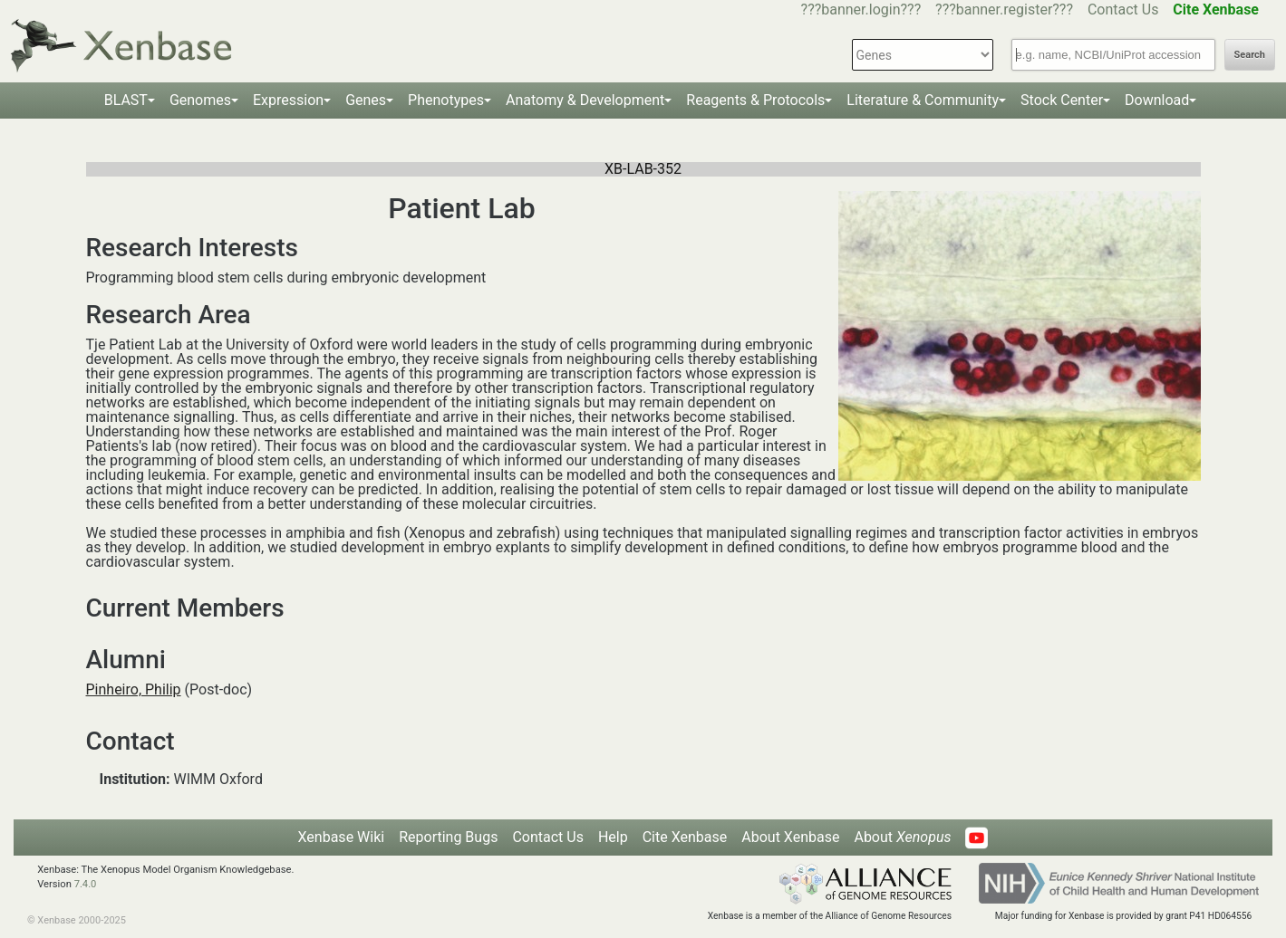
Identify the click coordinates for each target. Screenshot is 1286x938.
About (902, 837)
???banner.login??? (861, 9)
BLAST (126, 100)
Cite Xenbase (685, 837)
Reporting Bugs (448, 837)
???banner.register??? (1004, 9)
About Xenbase (790, 837)
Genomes (200, 100)
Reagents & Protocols (755, 100)
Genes (365, 100)
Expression (288, 100)
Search (1249, 55)
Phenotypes (446, 100)
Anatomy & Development (585, 100)
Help (613, 837)
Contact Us (1123, 9)
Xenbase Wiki (341, 837)
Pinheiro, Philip (133, 689)
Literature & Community (922, 100)
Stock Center (1061, 100)
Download (1157, 100)
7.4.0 (85, 884)
